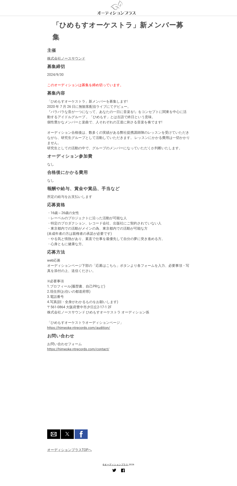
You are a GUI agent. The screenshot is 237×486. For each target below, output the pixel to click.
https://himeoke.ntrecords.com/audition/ (78, 328)
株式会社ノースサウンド (66, 58)
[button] (53, 434)
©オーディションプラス (115, 464)
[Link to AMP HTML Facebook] (123, 471)
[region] (118, 393)
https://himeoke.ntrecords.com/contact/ (78, 349)
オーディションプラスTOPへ (69, 450)
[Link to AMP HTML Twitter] (114, 470)
